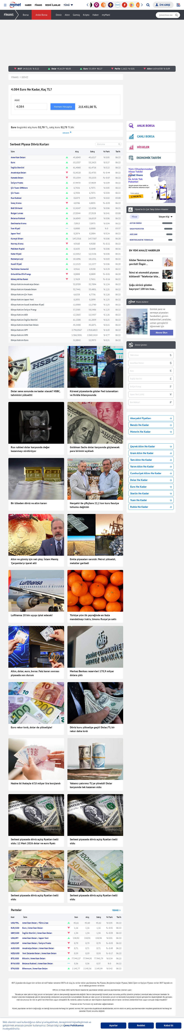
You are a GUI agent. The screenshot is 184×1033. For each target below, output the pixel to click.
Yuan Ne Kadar (151, 500)
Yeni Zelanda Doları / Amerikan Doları (39, 953)
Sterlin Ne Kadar (151, 493)
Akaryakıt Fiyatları (151, 418)
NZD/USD (15, 953)
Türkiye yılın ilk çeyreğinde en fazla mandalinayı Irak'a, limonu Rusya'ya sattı (93, 617)
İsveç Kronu (16, 203)
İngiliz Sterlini (17, 167)
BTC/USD (15, 958)
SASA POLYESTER (137, 228)
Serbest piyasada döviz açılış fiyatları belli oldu (93, 841)
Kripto (86, 14)
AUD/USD (15, 948)
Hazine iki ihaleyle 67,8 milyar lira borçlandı (36, 783)
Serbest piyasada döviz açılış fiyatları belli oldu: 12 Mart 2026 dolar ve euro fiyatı (34, 841)
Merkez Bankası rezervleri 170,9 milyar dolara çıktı (92, 673)
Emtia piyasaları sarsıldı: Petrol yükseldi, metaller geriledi (93, 561)
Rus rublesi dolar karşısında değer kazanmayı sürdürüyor (30, 449)
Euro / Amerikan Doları (32, 928)
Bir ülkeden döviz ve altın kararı (29, 503)
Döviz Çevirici (141, 345)
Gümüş (76, 14)
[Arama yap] (148, 5)
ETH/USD (15, 968)
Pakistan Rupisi (18, 248)
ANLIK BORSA (142, 125)
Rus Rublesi (16, 198)
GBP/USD (15, 933)
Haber (95, 14)
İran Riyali (15, 228)
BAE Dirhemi (16, 208)
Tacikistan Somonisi (20, 269)
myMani (106, 14)
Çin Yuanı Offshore (19, 187)
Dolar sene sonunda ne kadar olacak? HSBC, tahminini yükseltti (35, 393)
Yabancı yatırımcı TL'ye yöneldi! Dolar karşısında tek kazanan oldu (91, 785)
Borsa (26, 14)
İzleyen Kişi (164, 216)
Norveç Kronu (17, 243)
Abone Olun (161, 332)
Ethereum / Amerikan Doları (35, 968)
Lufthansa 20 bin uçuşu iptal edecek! (32, 615)
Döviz (59, 14)
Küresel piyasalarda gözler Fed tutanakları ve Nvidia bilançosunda (94, 393)
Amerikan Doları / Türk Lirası (35, 922)
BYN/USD (15, 963)
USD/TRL (15, 922)
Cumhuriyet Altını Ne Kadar (151, 473)
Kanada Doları (17, 177)
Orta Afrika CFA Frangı (21, 274)
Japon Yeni (15, 233)
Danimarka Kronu (18, 223)
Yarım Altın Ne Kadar (151, 466)
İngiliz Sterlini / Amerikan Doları (37, 933)
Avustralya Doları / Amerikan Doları (38, 948)
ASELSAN (133, 234)
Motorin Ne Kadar (151, 431)
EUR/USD (15, 928)
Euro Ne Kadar (151, 486)
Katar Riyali (16, 253)
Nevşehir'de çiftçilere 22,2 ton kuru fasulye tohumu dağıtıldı (94, 505)
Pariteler (16, 910)
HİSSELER (139, 147)
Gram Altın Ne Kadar (151, 453)
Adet (17, 100)
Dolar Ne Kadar (151, 480)
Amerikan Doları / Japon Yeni (35, 938)
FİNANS (9, 15)
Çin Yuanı (15, 193)
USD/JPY (15, 938)
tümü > (116, 910)
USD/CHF (15, 943)
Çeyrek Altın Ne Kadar (151, 446)
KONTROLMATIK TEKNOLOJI (141, 240)
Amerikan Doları (18, 157)
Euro (13, 162)
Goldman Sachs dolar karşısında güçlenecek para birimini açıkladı (95, 449)
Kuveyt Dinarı (17, 238)
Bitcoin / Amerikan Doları (33, 958)
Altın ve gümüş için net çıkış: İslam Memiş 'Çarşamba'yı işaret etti (34, 561)
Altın (67, 14)
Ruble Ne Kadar (151, 506)
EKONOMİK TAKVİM (145, 157)
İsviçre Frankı (17, 182)
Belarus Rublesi (18, 218)
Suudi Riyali (16, 264)
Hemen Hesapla (63, 106)
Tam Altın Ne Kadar (151, 459)
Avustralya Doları (18, 172)
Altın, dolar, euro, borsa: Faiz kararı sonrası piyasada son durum (35, 673)
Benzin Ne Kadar (151, 425)
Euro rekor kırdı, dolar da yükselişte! (31, 727)
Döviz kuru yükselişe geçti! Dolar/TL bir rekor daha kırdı (92, 729)
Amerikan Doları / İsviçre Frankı (36, 943)
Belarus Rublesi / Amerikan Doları (37, 963)
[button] (5, 5)
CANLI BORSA (141, 136)
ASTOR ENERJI (136, 223)
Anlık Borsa (41, 14)
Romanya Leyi (17, 259)
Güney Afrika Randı (19, 279)
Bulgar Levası (17, 213)
